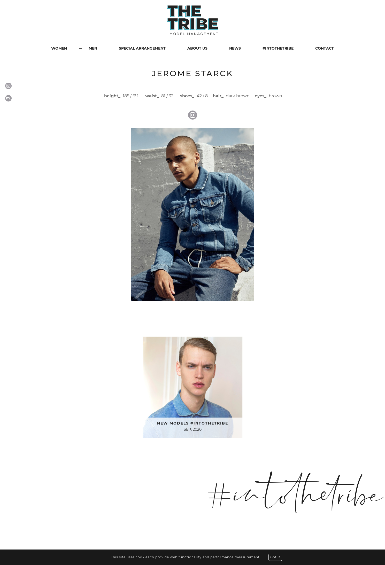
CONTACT (324, 48)
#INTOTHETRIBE (278, 48)
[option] (192, 214)
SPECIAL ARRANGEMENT (142, 48)
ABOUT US (197, 48)
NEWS (235, 48)
